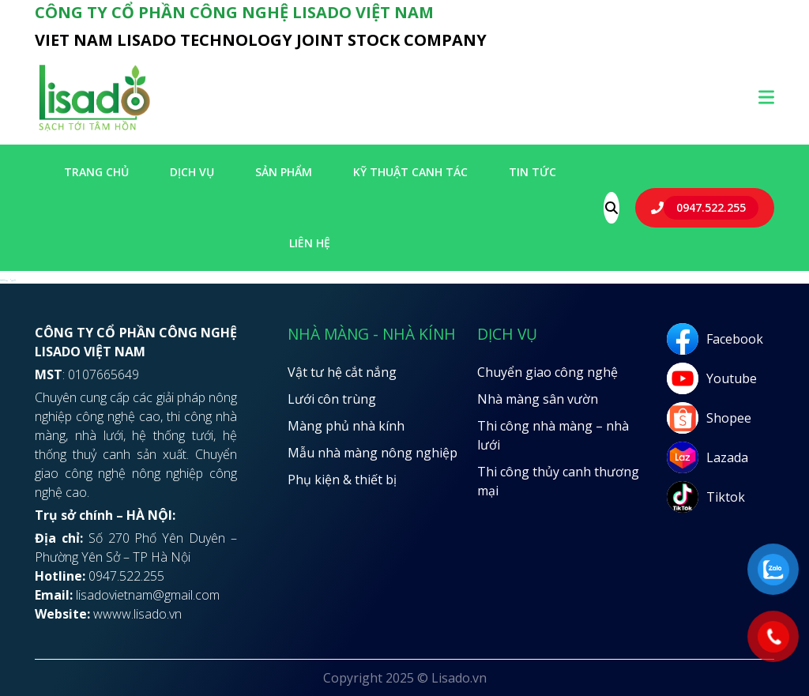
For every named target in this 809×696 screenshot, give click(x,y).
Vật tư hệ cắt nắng (342, 372)
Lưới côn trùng (332, 399)
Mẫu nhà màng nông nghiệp (372, 452)
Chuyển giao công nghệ (547, 372)
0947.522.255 (711, 207)
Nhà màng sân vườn (537, 399)
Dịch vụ (192, 171)
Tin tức (532, 171)
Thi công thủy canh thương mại (558, 481)
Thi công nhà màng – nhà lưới (553, 435)
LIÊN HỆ (309, 242)
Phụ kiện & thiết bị (342, 479)
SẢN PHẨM (283, 171)
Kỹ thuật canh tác (410, 171)
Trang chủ (96, 171)
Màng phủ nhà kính (346, 426)
